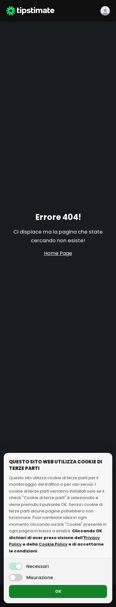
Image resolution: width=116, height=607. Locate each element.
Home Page (58, 253)
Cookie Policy (53, 544)
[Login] (105, 11)
